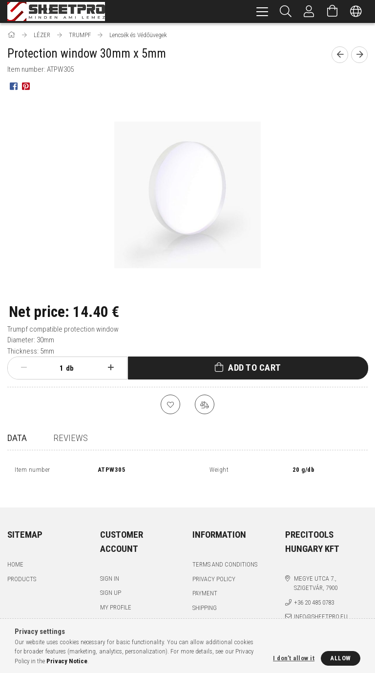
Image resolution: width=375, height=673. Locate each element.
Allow (340, 658)
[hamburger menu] (262, 11)
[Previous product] (340, 54)
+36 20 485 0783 (314, 591)
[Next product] (359, 54)
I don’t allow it (293, 658)
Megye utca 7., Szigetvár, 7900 (315, 572)
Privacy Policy (213, 568)
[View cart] (332, 11)
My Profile (115, 596)
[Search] (285, 11)
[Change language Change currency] (356, 11)
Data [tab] (17, 437)
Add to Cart (254, 367)
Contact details (216, 611)
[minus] (24, 368)
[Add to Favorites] (170, 404)
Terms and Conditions (224, 554)
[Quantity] (56, 368)
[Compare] (204, 404)
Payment (204, 583)
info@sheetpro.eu (321, 606)
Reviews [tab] (70, 437)
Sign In (109, 567)
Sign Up (110, 582)
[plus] (111, 368)
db (70, 368)
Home (15, 554)
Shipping (204, 597)
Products (21, 568)
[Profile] (309, 11)
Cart (107, 611)
